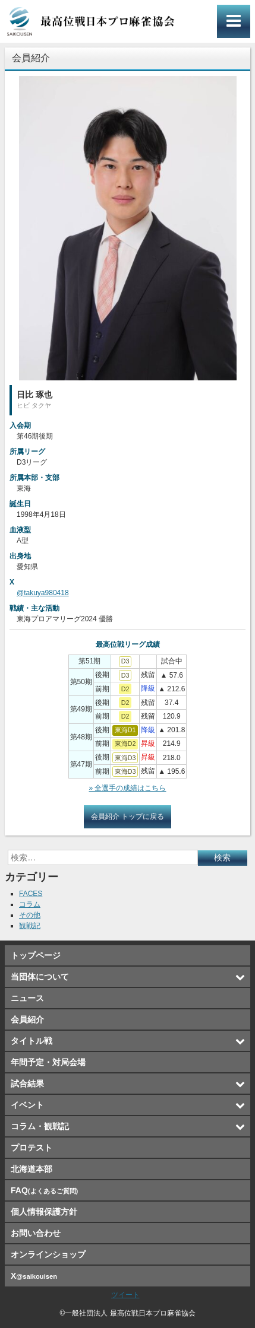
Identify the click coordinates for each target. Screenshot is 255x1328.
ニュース (27, 998)
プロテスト (31, 1147)
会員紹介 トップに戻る (127, 816)
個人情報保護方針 (44, 1211)
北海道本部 (31, 1169)
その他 (29, 915)
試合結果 (27, 1083)
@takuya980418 (43, 593)
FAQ (44, 1190)
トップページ (36, 955)
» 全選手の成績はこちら (127, 788)
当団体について (40, 976)
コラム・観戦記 (40, 1126)
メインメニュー (233, 21)
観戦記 (29, 926)
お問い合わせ (36, 1233)
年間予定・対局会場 (48, 1062)
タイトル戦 (31, 1041)
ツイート (125, 1295)
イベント (27, 1105)
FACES (30, 893)
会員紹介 (27, 1019)
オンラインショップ (48, 1254)
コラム (29, 904)
